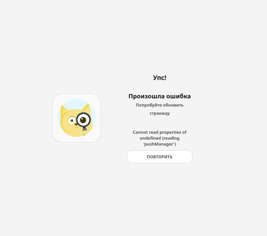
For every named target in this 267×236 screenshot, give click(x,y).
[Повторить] (159, 156)
